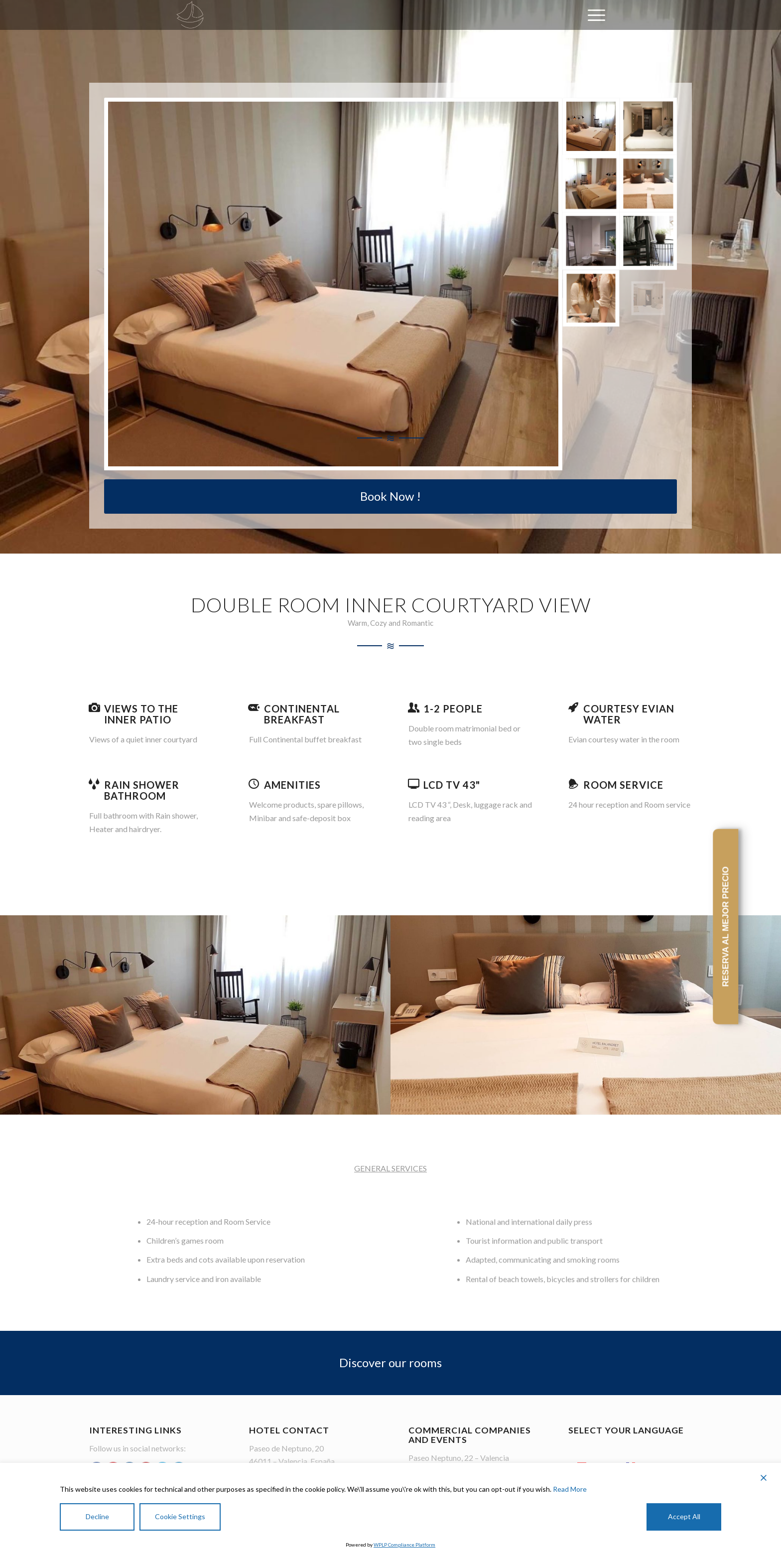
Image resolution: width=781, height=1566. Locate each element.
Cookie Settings (180, 1516)
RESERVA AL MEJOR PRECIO (725, 926)
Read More (570, 1489)
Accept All (684, 1516)
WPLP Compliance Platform (404, 1545)
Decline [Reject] (97, 1516)
